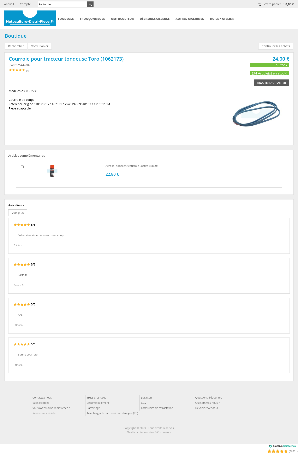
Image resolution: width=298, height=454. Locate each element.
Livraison (146, 397)
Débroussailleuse (154, 19)
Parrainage (93, 408)
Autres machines (189, 19)
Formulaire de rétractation (157, 408)
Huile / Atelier (222, 19)
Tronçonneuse (92, 19)
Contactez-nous (42, 397)
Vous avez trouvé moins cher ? (51, 408)
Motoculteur (122, 19)
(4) (27, 70)
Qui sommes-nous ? (207, 403)
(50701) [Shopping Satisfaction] (293, 451)
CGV (143, 403)
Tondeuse (66, 19)
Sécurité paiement (98, 403)
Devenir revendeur (206, 408)
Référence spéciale (43, 413)
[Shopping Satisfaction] (282, 447)
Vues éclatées (40, 403)
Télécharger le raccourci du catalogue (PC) (112, 413)
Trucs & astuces (96, 397)
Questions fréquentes (208, 397)
